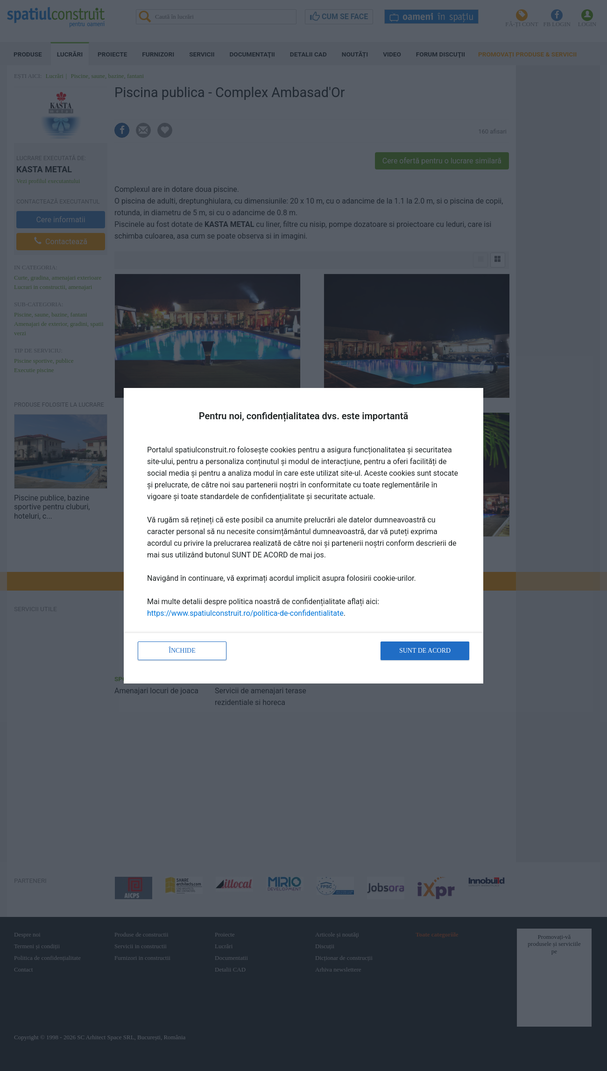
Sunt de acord (425, 650)
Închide (182, 650)
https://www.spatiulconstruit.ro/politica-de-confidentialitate (245, 613)
